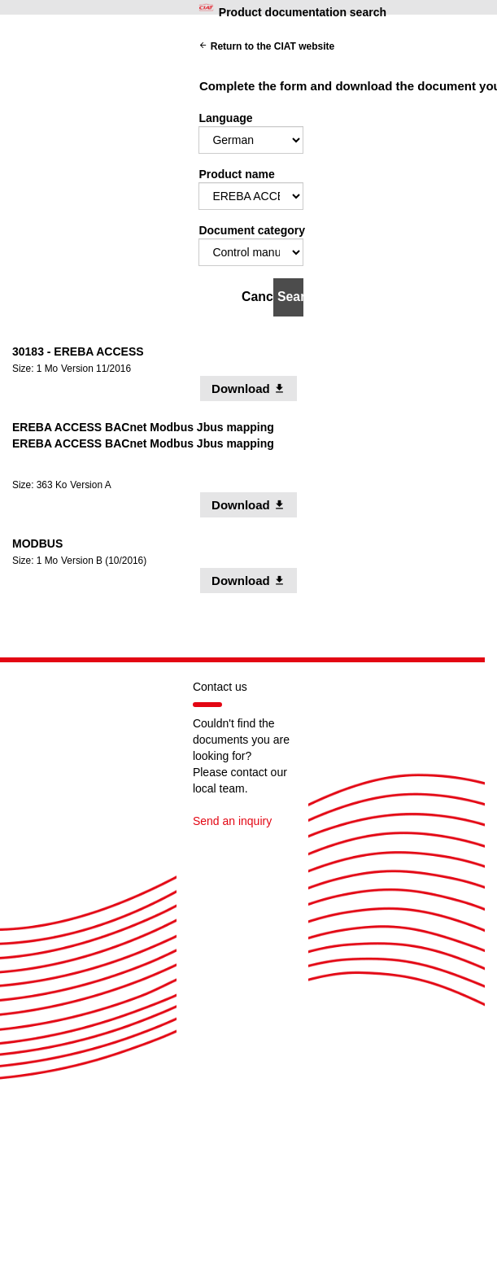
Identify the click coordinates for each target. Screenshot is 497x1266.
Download (254, 388)
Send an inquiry (232, 820)
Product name (236, 174)
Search (290, 296)
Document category (251, 230)
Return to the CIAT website (266, 46)
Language (225, 117)
